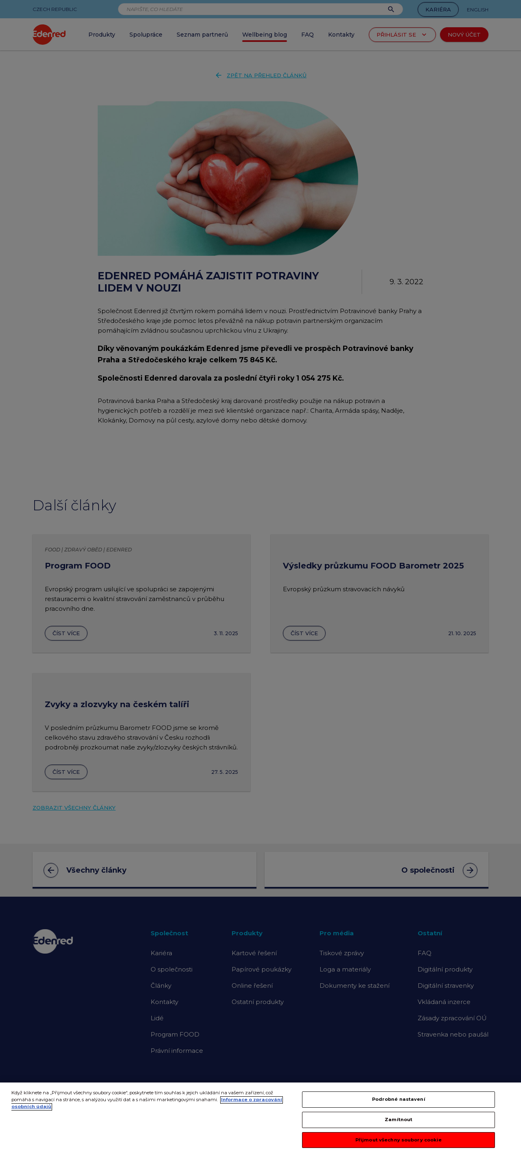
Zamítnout (398, 1125)
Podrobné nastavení (398, 1105)
